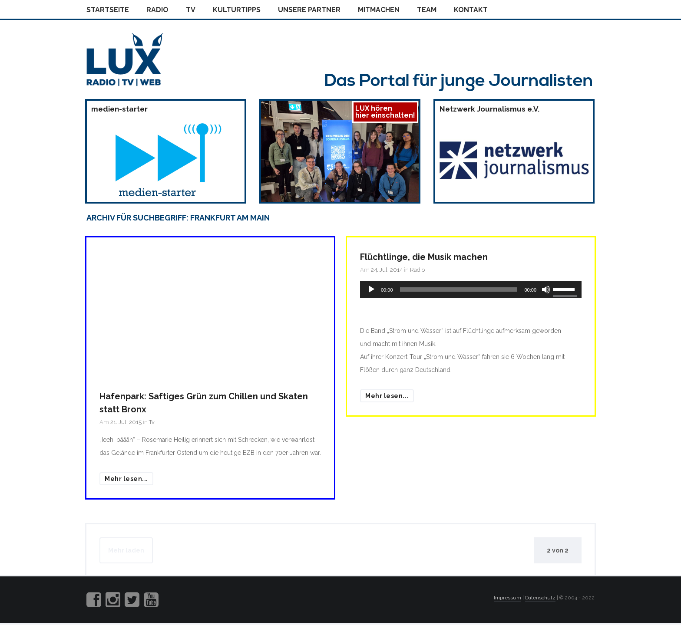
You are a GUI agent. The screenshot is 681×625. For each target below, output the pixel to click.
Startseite (107, 10)
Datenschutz (540, 598)
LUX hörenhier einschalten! (385, 111)
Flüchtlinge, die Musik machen (424, 257)
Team (426, 10)
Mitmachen (379, 10)
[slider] (459, 289)
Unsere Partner (309, 10)
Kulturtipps (237, 10)
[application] (471, 289)
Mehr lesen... (126, 478)
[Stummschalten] (546, 289)
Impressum (507, 598)
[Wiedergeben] (371, 289)
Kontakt (471, 10)
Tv (190, 10)
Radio (157, 10)
